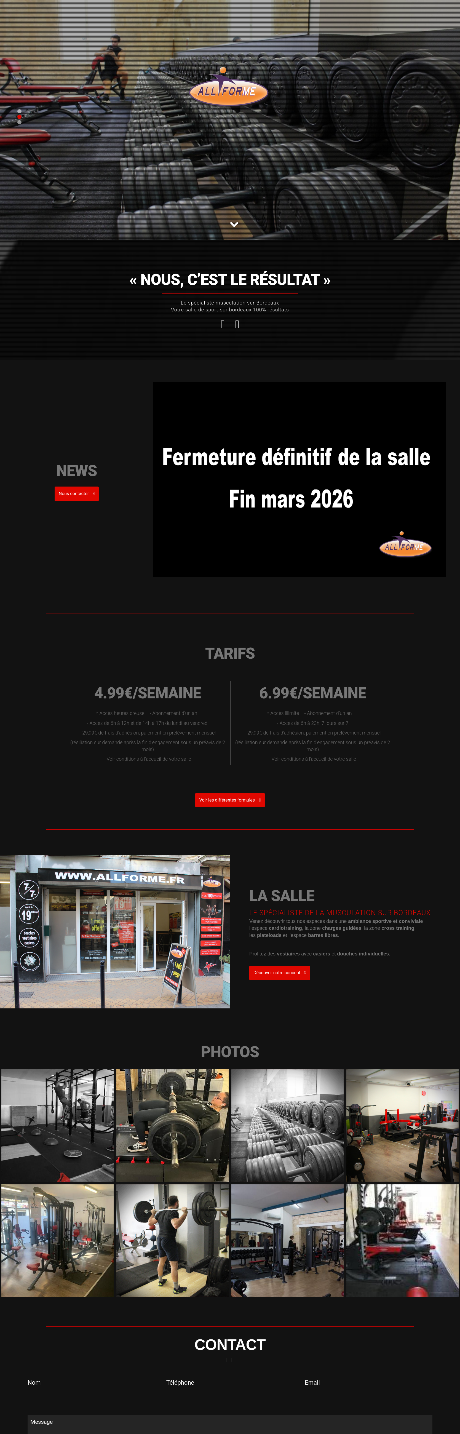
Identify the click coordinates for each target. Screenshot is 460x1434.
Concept (105, 11)
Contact (171, 11)
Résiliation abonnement (211, 11)
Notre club (130, 11)
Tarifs (151, 11)
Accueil (84, 11)
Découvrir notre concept (284, 972)
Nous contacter (252, 166)
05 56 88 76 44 (53, 11)
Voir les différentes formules (230, 800)
